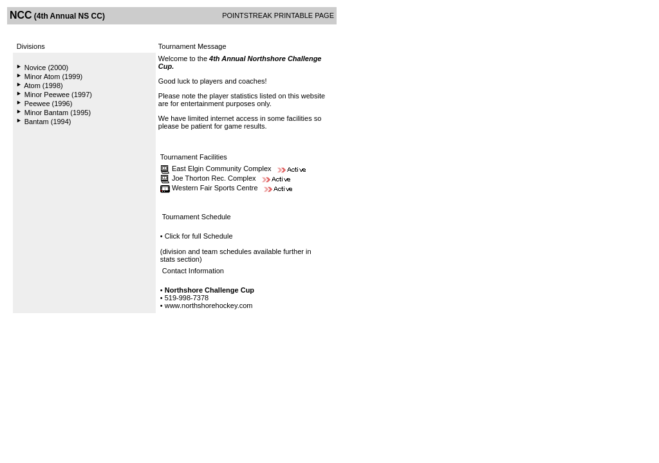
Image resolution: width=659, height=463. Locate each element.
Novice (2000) (46, 67)
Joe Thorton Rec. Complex (214, 178)
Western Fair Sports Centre (215, 188)
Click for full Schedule (199, 236)
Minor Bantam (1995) (57, 112)
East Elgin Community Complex (222, 168)
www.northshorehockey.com (209, 305)
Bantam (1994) (47, 121)
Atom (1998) (43, 85)
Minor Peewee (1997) (58, 94)
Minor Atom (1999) (53, 76)
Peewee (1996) (48, 103)
